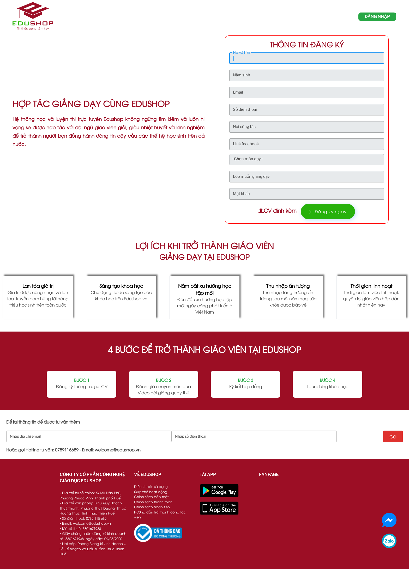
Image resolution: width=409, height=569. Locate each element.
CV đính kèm (277, 210)
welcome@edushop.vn (118, 449)
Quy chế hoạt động (150, 491)
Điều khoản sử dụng (151, 486)
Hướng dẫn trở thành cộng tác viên (160, 514)
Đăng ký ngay (328, 211)
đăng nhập (377, 16)
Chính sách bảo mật (151, 496)
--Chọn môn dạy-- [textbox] (247, 158)
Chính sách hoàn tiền (152, 506)
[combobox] (250, 159)
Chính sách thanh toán (153, 501)
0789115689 (67, 449)
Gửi (392, 436)
